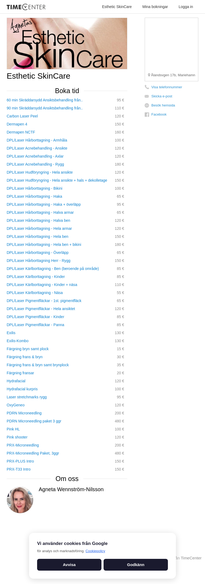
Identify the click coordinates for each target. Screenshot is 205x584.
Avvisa (69, 564)
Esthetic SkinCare (117, 7)
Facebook (159, 114)
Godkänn (135, 564)
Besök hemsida (163, 105)
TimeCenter (191, 558)
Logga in (186, 7)
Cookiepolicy (95, 551)
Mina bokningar (155, 7)
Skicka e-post (161, 96)
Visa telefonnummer (166, 87)
